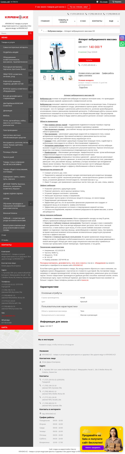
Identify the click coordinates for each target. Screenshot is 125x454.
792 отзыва (104, 2)
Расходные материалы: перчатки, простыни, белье (14, 68)
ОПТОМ (6, 198)
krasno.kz (85, 280)
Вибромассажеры (55, 31)
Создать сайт (5, 2)
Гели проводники (10, 130)
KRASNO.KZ (78, 265)
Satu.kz (73, 449)
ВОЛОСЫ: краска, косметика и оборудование (15, 90)
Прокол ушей (8, 157)
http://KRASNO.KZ (8, 316)
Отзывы (5, 240)
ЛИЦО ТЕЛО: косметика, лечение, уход (12, 75)
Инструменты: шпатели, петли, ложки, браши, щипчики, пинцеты (15, 144)
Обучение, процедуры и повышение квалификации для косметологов (14, 205)
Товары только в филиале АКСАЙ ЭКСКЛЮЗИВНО (13, 163)
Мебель (6, 115)
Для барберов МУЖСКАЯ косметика (13, 104)
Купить (89, 60)
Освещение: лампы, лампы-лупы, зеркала (14, 177)
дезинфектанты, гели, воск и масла (72, 263)
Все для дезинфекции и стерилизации (12, 97)
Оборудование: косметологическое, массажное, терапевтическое (15, 59)
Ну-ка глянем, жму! (79, 7)
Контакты (97, 21)
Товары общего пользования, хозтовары (15, 170)
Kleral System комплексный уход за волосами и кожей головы (14, 227)
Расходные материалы (49, 263)
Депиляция (7, 110)
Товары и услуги (8, 42)
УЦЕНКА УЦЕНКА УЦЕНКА (13, 193)
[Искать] (30, 33)
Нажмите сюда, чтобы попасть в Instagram (56, 344)
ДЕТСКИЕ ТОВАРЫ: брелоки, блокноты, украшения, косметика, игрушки (14, 186)
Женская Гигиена (10, 213)
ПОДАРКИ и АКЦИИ (10, 52)
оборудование (100, 263)
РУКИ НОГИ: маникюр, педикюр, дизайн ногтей (13, 82)
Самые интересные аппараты (15, 47)
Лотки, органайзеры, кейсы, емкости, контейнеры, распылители (14, 122)
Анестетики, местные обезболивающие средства (14, 136)
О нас (4, 235)
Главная (45, 21)
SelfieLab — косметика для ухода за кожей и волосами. (14, 219)
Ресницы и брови (10, 152)
